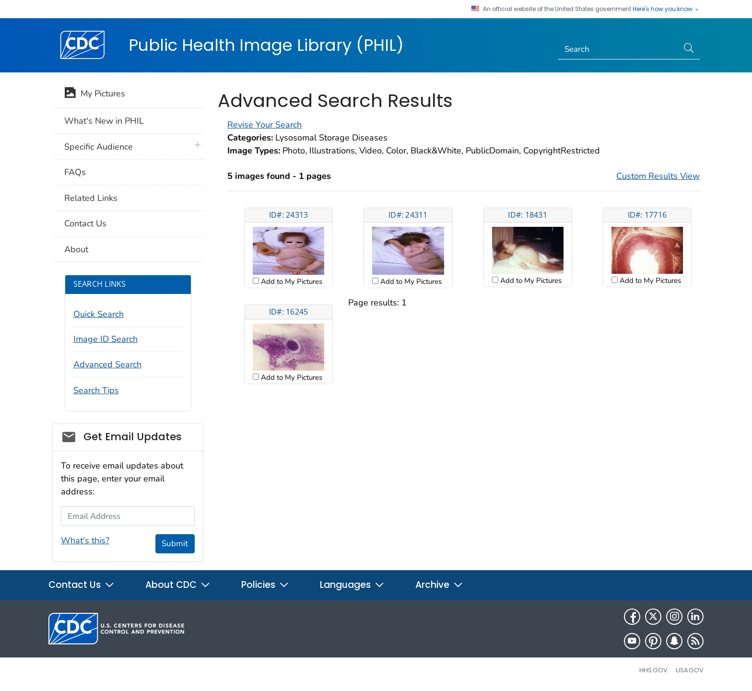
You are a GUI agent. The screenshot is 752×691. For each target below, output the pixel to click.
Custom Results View (658, 176)
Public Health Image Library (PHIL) (266, 45)
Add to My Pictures (290, 281)
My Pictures (94, 94)
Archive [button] (439, 584)
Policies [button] (265, 584)
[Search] (618, 49)
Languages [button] (352, 584)
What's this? (85, 540)
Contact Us (85, 223)
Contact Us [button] (81, 584)
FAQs (75, 172)
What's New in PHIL (104, 121)
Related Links (91, 198)
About (76, 249)
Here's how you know (666, 9)
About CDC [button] (178, 584)
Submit (175, 543)
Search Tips (96, 390)
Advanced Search (107, 364)
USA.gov (690, 670)
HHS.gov (653, 670)
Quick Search (98, 314)
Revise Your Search (264, 124)
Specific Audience (98, 146)
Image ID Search (105, 339)
